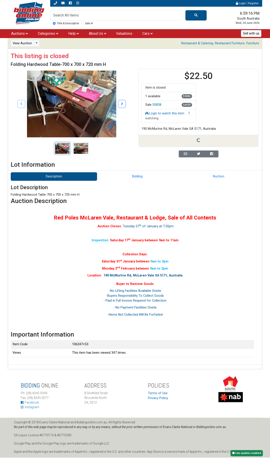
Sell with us (251, 33)
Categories (48, 33)
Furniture (252, 43)
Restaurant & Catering (197, 43)
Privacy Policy (158, 398)
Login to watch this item (164, 113)
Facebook (30, 402)
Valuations (124, 33)
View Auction (22, 43)
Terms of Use (158, 393)
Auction (218, 176)
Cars (147, 33)
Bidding (137, 176)
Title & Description (68, 23)
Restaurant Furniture (229, 43)
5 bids (186, 96)
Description (54, 176)
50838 (156, 105)
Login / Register (247, 3)
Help (73, 33)
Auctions (19, 33)
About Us (97, 33)
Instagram (30, 407)
